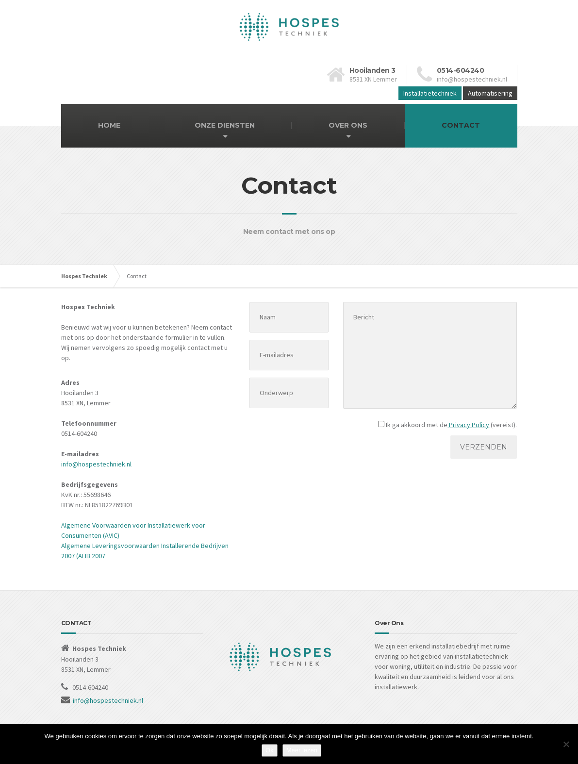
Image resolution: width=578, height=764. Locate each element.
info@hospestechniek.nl (96, 464)
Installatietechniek (430, 93)
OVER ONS (348, 125)
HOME (109, 125)
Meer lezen (301, 750)
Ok (269, 750)
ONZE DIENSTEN (225, 125)
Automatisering (490, 93)
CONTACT (461, 125)
